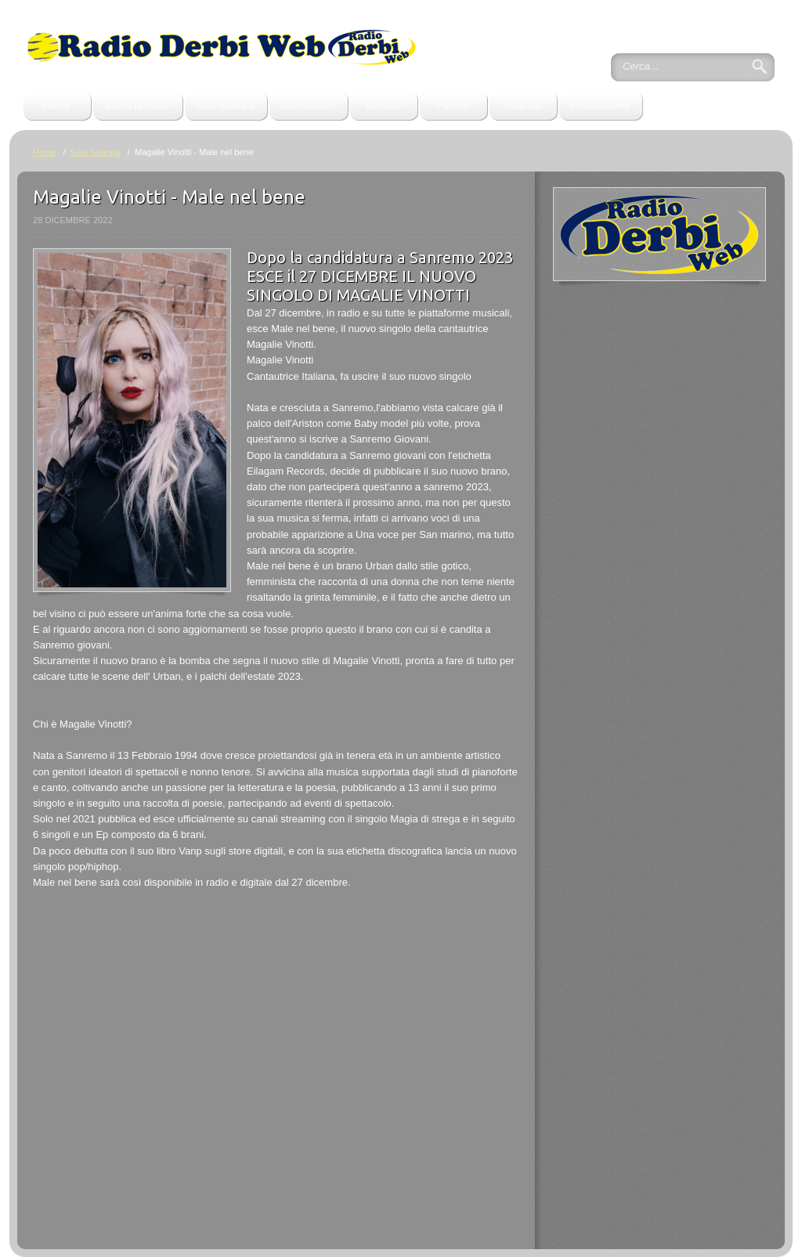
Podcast (522, 105)
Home (56, 105)
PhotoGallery (600, 105)
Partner (453, 105)
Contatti (383, 105)
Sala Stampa (226, 105)
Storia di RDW (137, 105)
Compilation (308, 105)
